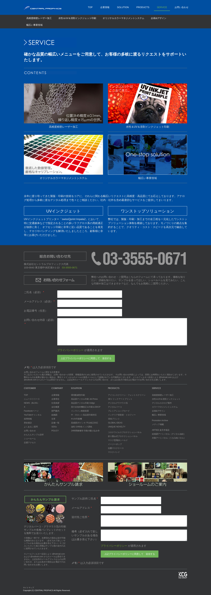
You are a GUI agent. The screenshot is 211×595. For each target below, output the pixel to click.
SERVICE (162, 7)
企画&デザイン (158, 18)
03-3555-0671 (69, 267)
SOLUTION (123, 7)
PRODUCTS (142, 7)
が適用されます (80, 350)
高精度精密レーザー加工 (39, 18)
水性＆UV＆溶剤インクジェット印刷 (77, 18)
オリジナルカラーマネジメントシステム (123, 18)
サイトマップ (28, 588)
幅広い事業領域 (34, 25)
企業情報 (104, 7)
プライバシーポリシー (70, 350)
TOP (90, 7)
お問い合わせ (181, 7)
